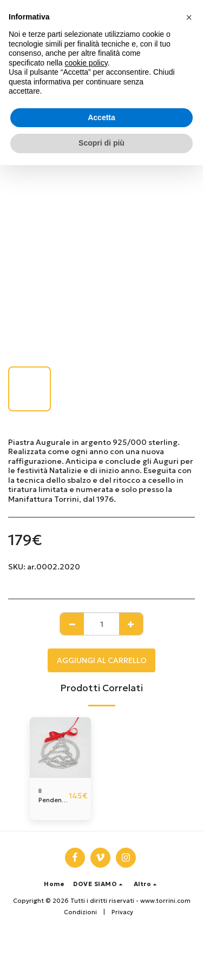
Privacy (122, 912)
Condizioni (80, 912)
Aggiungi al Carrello (102, 660)
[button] (99, 884)
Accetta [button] (101, 117)
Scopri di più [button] (101, 143)
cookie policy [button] (86, 62)
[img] (60, 747)
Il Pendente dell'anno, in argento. (53, 796)
